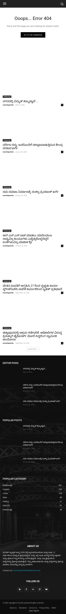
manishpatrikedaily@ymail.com (27, 570)
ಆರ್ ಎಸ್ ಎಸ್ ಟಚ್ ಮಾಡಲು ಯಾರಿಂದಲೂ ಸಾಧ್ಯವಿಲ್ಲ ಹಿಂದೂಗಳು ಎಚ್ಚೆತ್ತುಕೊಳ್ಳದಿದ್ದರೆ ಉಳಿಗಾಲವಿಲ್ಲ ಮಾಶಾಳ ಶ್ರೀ (27, 239)
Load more (33, 349)
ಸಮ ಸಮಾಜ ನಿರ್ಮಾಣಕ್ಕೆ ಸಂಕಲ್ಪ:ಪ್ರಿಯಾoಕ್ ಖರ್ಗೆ (31, 191)
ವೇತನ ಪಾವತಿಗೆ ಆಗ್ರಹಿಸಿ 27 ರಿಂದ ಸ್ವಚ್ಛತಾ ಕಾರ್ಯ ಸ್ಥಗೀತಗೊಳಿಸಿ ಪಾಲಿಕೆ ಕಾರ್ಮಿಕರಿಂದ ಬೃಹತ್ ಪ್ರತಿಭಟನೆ (32, 287)
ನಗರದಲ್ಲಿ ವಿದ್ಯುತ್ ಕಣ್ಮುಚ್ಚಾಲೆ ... (20, 101)
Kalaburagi (7, 97)
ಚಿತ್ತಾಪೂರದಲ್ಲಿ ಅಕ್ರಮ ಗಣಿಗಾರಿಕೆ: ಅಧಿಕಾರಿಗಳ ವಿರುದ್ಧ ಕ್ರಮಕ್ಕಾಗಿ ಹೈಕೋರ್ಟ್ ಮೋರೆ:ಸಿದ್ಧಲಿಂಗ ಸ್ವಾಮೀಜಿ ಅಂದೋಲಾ (32, 336)
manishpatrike (8, 105)
